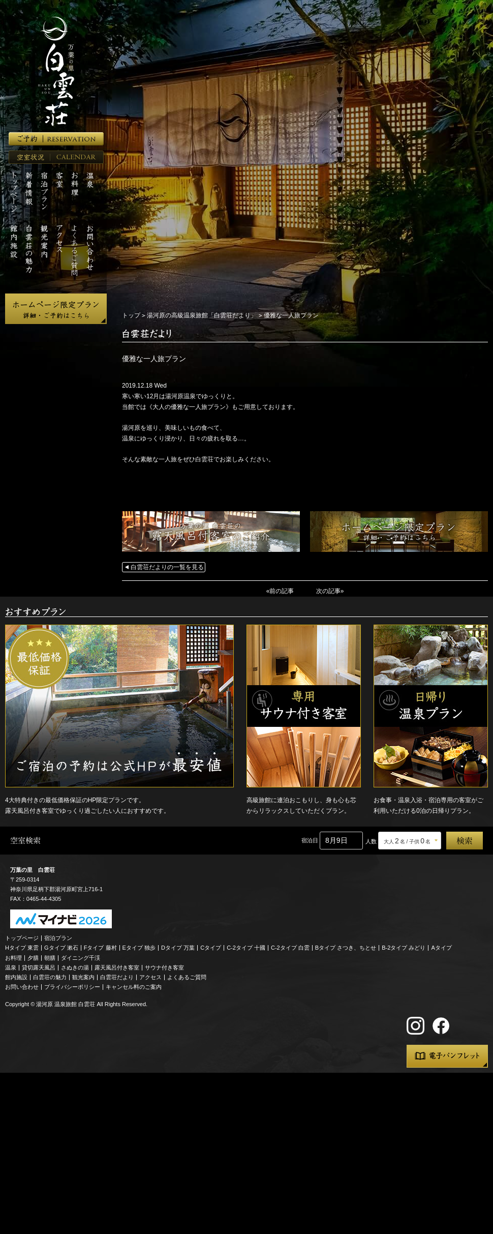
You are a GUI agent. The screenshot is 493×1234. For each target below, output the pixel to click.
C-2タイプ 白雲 (290, 948)
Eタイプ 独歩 (139, 948)
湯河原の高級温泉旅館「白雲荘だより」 (202, 315)
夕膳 (33, 958)
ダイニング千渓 (80, 958)
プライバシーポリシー (72, 987)
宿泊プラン (58, 938)
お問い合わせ (22, 987)
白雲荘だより (117, 977)
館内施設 (16, 977)
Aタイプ (442, 948)
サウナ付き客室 (164, 967)
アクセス (150, 977)
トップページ (22, 938)
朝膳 (49, 958)
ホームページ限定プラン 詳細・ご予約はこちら (56, 308)
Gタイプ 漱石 (61, 948)
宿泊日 (309, 840)
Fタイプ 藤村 (100, 948)
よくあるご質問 (186, 977)
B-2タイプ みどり (403, 948)
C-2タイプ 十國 (246, 948)
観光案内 (83, 977)
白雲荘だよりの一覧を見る (167, 567)
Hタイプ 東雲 (22, 948)
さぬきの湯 (75, 967)
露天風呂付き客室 (117, 967)
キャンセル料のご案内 (134, 987)
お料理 (13, 958)
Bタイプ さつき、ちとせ (345, 948)
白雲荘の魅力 (50, 977)
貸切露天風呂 (38, 967)
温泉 (10, 967)
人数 (371, 841)
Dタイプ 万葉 (178, 948)
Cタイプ (210, 948)
